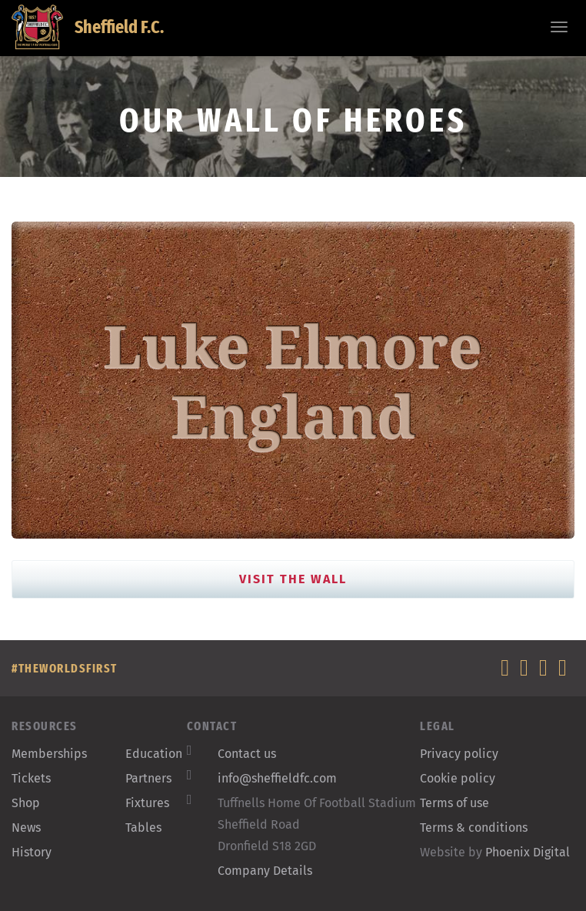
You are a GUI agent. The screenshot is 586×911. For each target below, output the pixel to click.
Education (153, 753)
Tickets (31, 778)
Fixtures (147, 803)
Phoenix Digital (527, 852)
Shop (26, 803)
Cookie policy (457, 778)
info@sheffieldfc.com (277, 778)
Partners (148, 778)
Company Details (265, 870)
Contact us (247, 753)
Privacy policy (459, 753)
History (32, 852)
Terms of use (454, 803)
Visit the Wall (293, 579)
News (26, 827)
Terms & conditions (474, 827)
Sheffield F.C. (88, 27)
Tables (143, 827)
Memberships (49, 753)
